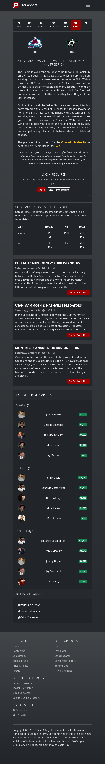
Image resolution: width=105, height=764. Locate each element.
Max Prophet (54, 518)
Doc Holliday (53, 498)
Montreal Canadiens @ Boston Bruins (48, 348)
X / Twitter (20, 715)
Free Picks (60, 651)
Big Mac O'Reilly (53, 435)
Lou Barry (53, 581)
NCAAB (54, 25)
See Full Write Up (78, 292)
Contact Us (19, 651)
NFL (19, 25)
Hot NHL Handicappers (34, 395)
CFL (86, 25)
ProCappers (25, 5)
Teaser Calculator (30, 611)
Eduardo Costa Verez (53, 488)
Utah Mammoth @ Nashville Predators (48, 305)
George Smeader (53, 424)
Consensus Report (65, 660)
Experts (58, 646)
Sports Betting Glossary (26, 698)
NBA (65, 25)
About (16, 670)
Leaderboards (62, 656)
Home (16, 646)
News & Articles (63, 670)
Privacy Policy (20, 665)
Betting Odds (62, 665)
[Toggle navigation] (88, 5)
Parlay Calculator (30, 605)
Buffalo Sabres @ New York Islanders (47, 263)
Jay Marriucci (54, 455)
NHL (75, 25)
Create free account (59, 189)
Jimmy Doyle (53, 414)
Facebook (20, 710)
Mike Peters (53, 445)
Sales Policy (19, 656)
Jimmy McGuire (53, 551)
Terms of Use (20, 660)
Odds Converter (29, 617)
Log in (42, 189)
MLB (29, 25)
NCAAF (41, 25)
